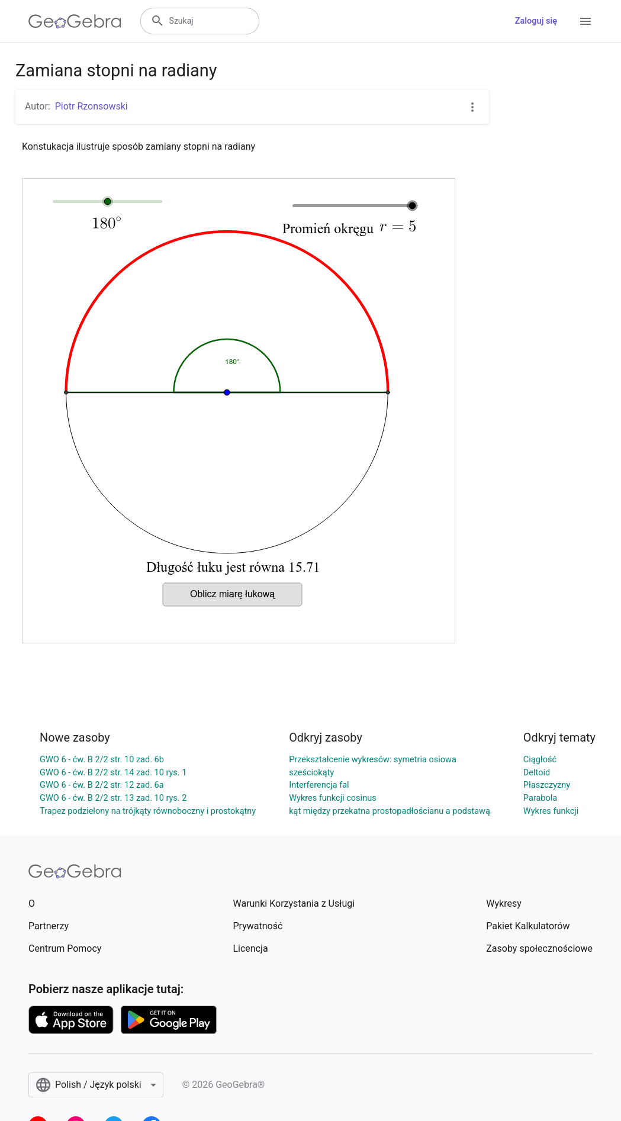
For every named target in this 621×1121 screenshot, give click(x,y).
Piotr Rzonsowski (91, 106)
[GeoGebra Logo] (74, 21)
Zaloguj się (536, 21)
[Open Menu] (585, 21)
